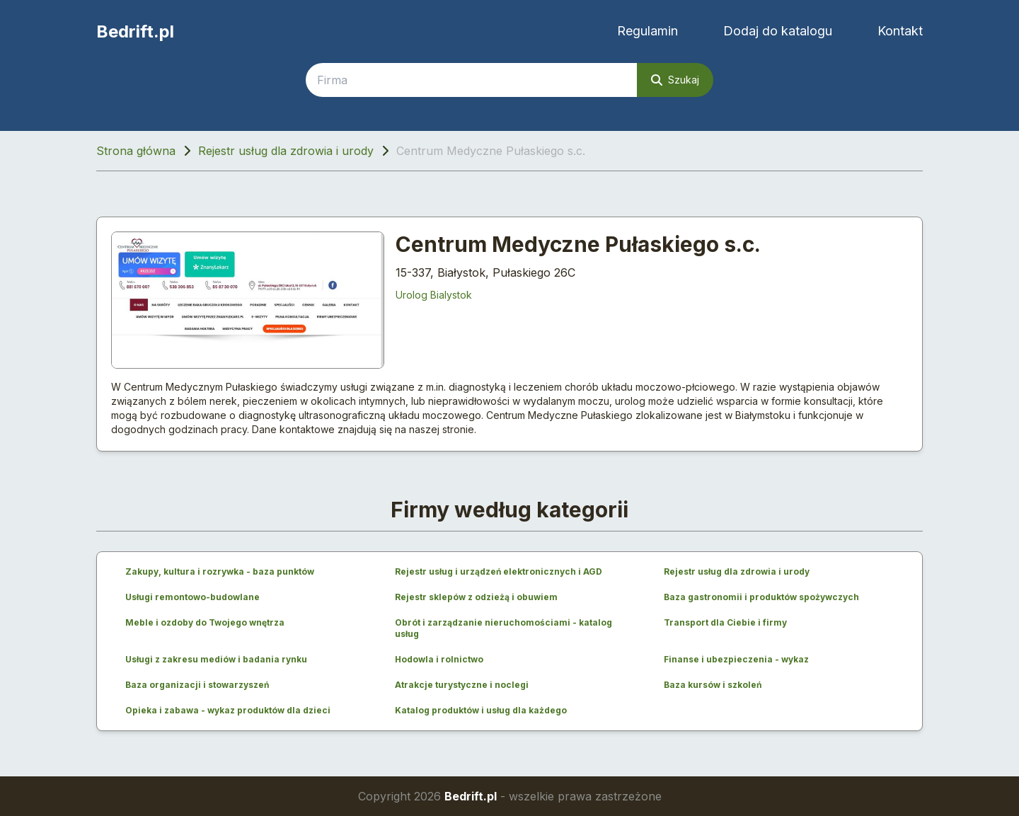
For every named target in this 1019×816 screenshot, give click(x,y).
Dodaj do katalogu (777, 30)
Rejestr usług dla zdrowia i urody (286, 151)
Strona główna (135, 151)
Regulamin (647, 30)
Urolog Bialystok (434, 295)
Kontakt (900, 30)
